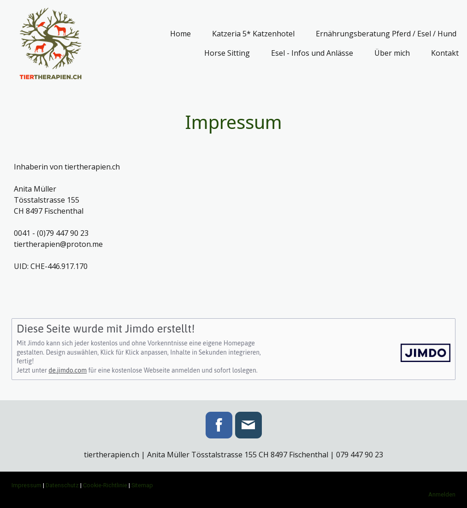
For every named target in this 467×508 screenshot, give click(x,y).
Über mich (392, 53)
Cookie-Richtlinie (105, 485)
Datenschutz (62, 485)
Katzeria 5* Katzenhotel (253, 34)
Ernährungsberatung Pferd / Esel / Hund (386, 34)
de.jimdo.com (67, 370)
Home (180, 34)
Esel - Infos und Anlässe (312, 53)
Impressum (26, 485)
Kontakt (445, 53)
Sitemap (142, 485)
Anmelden (441, 494)
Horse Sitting (227, 53)
